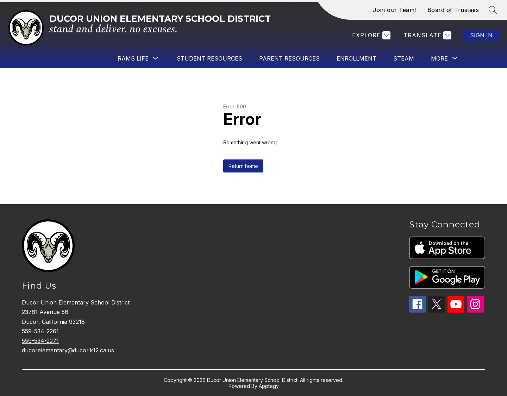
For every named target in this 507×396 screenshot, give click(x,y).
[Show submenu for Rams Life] (133, 58)
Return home (243, 166)
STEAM (403, 58)
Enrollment (356, 58)
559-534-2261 (40, 331)
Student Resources (209, 58)
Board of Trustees (453, 9)
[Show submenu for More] (439, 58)
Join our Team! (394, 9)
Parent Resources (289, 58)
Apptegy (269, 386)
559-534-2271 (40, 340)
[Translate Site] (426, 35)
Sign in (481, 35)
